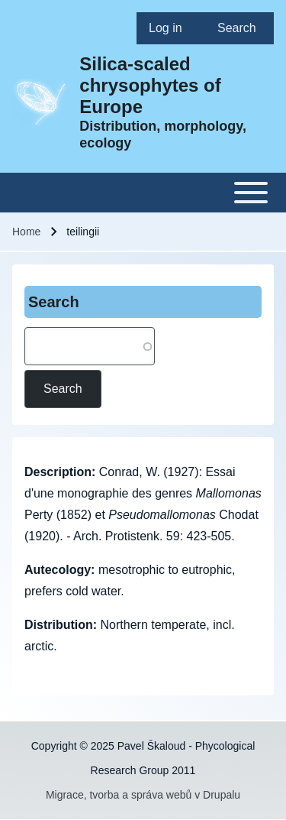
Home (26, 231)
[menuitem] (171, 28)
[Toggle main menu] (143, 192)
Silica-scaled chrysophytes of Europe (149, 85)
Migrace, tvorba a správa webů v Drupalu (143, 795)
